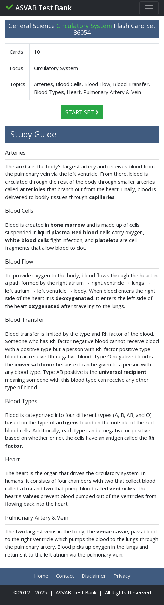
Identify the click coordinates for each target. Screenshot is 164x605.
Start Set (82, 112)
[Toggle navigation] (149, 8)
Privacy (122, 575)
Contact (65, 575)
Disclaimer (94, 575)
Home (41, 575)
